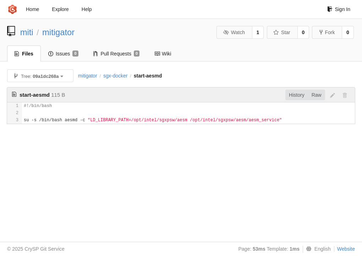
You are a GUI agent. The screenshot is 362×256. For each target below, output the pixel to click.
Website (346, 249)
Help (87, 9)
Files (24, 54)
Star (281, 32)
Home (32, 9)
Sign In (338, 9)
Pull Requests (116, 53)
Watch (234, 32)
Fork (327, 32)
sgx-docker (115, 76)
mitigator (58, 32)
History (297, 95)
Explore (60, 9)
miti (26, 32)
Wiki (162, 54)
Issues (63, 53)
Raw (317, 95)
